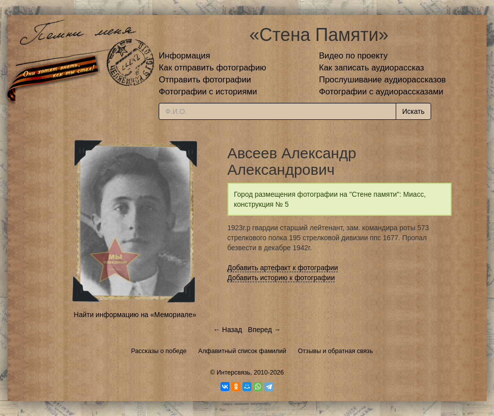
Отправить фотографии (205, 79)
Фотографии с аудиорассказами (381, 91)
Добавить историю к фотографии (281, 278)
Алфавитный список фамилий (242, 351)
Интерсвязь (233, 372)
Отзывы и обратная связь (335, 351)
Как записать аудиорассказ (371, 67)
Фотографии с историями (208, 91)
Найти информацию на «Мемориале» (135, 315)
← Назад (227, 330)
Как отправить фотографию (212, 67)
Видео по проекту (353, 55)
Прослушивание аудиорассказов (382, 79)
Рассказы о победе (159, 351)
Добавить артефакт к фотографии (283, 268)
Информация (184, 55)
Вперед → (264, 330)
